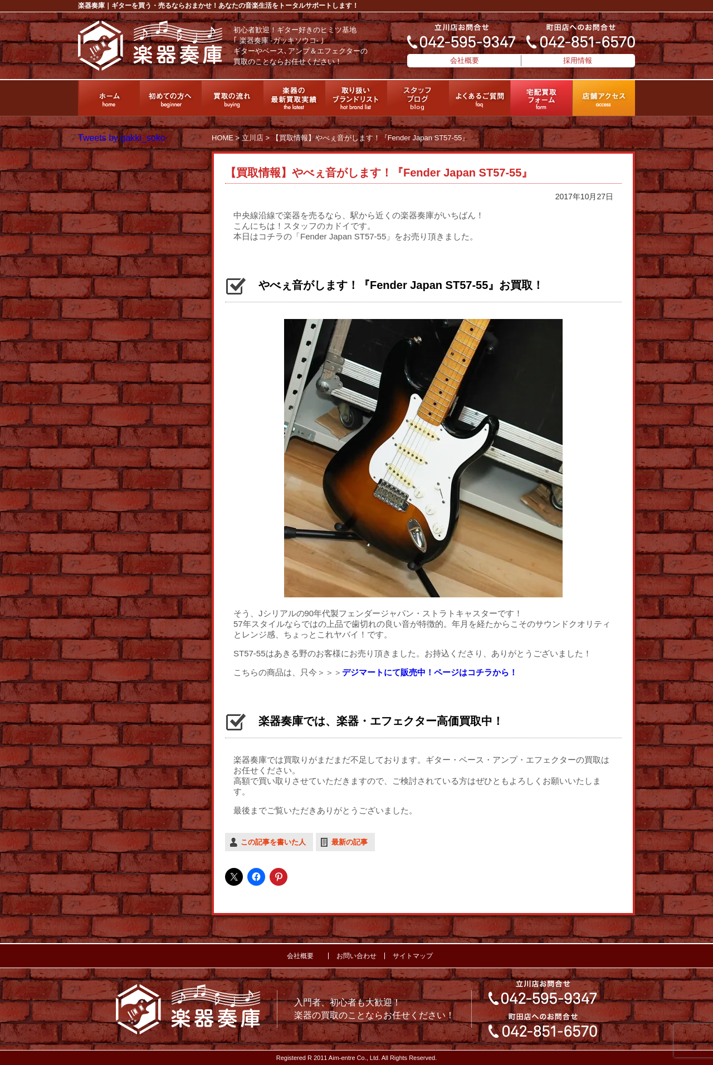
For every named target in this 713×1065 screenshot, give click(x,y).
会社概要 (464, 60)
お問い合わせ (356, 956)
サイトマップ (413, 956)
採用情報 (577, 60)
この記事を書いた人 (273, 842)
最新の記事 (349, 842)
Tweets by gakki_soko (121, 138)
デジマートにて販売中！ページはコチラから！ (429, 672)
